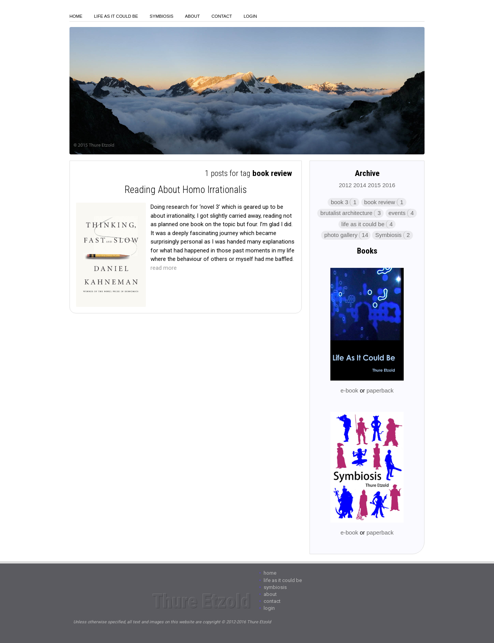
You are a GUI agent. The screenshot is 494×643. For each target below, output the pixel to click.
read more (164, 267)
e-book (349, 390)
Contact (221, 16)
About (192, 16)
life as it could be (363, 224)
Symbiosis (162, 16)
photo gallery (340, 235)
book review (379, 202)
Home (76, 16)
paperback (380, 390)
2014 (360, 185)
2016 (388, 185)
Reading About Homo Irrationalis (186, 189)
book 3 (339, 202)
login (250, 16)
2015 (374, 185)
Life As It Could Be (116, 16)
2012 (345, 185)
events (397, 213)
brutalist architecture (346, 213)
